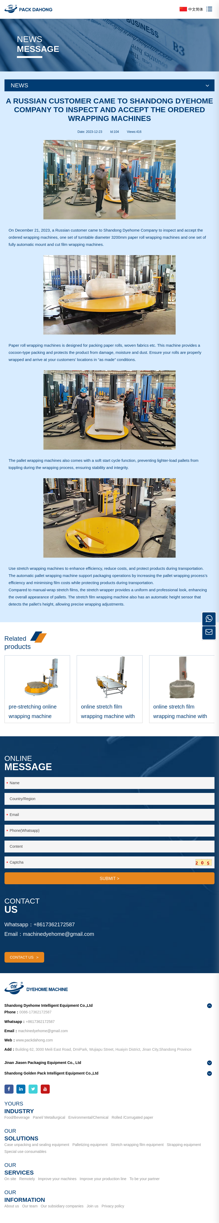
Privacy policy (113, 1206)
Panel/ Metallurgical (49, 1118)
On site (10, 1179)
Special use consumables (25, 1151)
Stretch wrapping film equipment (137, 1145)
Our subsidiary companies (62, 1206)
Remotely (27, 1179)
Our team (30, 1206)
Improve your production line (103, 1179)
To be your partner (145, 1179)
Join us (92, 1206)
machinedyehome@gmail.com (58, 935)
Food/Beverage (17, 1118)
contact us (24, 958)
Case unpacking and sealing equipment (36, 1145)
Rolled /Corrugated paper (132, 1118)
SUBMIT (109, 879)
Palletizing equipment (90, 1145)
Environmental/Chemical (88, 1118)
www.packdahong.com (34, 1040)
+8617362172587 (54, 925)
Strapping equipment (184, 1145)
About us (11, 1206)
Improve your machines (57, 1179)
